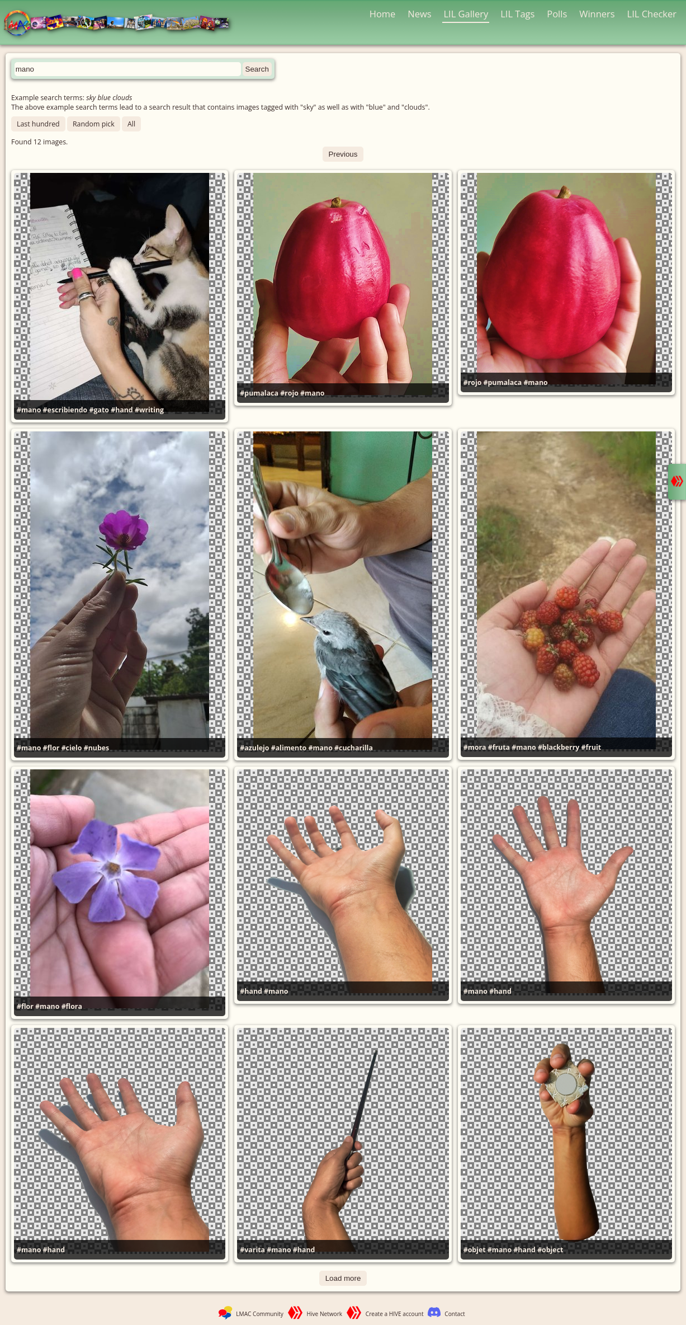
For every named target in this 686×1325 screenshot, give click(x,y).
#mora (474, 747)
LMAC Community (259, 1314)
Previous (343, 154)
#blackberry (558, 747)
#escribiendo (65, 410)
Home (383, 13)
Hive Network (325, 1314)
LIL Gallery (465, 13)
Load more (343, 1278)
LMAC (121, 24)
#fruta (499, 747)
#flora (71, 1006)
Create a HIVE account (395, 1314)
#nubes (97, 748)
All (131, 124)
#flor (51, 748)
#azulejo (254, 748)
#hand (122, 410)
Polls (557, 13)
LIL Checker (651, 13)
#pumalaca (259, 393)
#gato (98, 410)
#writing (149, 410)
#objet (474, 1249)
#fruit (591, 747)
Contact (454, 1314)
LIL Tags (517, 13)
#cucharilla (353, 748)
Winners (597, 13)
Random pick (94, 124)
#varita (252, 1249)
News (419, 13)
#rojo (289, 393)
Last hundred (38, 124)
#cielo (71, 748)
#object (550, 1249)
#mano (29, 410)
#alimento (289, 748)
